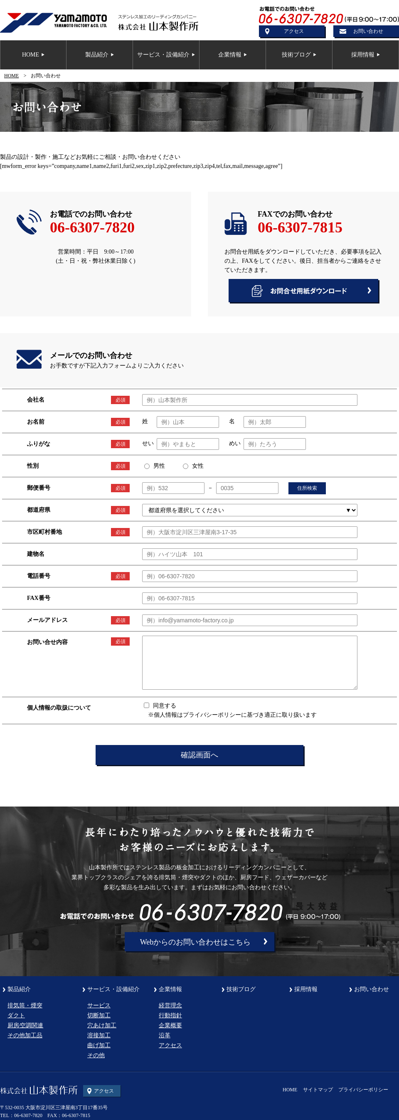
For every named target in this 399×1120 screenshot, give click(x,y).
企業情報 (170, 989)
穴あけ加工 (101, 1025)
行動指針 (170, 1015)
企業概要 (170, 1025)
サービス (99, 1005)
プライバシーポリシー (363, 1090)
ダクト (16, 1015)
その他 (96, 1055)
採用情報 (306, 989)
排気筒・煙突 (24, 1005)
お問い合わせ (368, 31)
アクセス (294, 31)
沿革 (164, 1035)
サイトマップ (318, 1090)
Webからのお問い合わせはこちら (195, 942)
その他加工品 (24, 1035)
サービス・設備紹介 (113, 989)
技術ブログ (241, 989)
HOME (11, 76)
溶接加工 (99, 1035)
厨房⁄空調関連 (25, 1025)
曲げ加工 (99, 1045)
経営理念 (170, 1005)
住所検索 (307, 488)
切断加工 (99, 1015)
